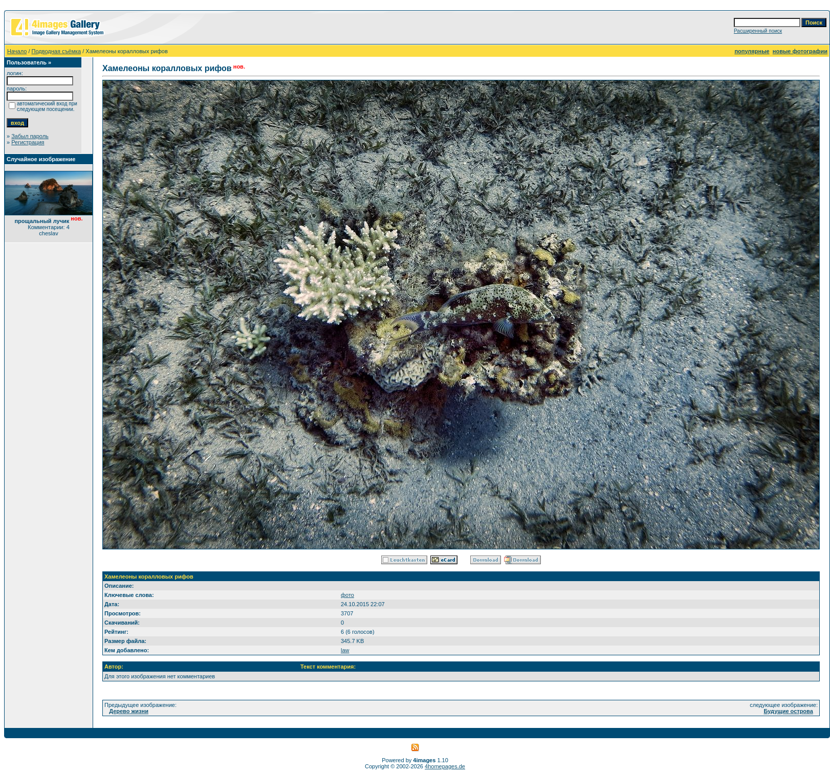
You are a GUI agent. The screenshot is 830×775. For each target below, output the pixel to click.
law (345, 650)
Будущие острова (788, 711)
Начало (17, 51)
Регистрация (27, 142)
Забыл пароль (30, 136)
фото (347, 595)
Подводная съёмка (56, 51)
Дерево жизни (128, 711)
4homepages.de (445, 766)
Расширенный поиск (758, 31)
